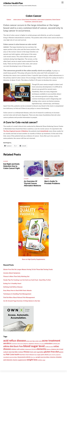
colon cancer (17, 19)
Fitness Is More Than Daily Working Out (16, 276)
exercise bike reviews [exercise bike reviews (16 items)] (16, 352)
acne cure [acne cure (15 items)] (38, 341)
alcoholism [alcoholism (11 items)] (14, 343)
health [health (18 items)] (17, 354)
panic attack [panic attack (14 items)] (44, 354)
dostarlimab (44, 131)
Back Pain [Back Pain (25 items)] (18, 346)
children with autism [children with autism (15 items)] (18, 349)
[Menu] (62, 2)
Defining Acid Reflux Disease (12, 287)
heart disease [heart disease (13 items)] (30, 354)
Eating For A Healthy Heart (12, 283)
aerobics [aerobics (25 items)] (7, 343)
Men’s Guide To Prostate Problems (52, 182)
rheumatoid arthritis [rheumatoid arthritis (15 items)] (24, 357)
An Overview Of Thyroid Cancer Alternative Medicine (32, 183)
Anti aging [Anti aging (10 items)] (41, 343)
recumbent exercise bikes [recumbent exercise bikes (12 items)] (10, 357)
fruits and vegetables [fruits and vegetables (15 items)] (37, 352)
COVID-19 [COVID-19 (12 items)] (34, 349)
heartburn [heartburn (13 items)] (23, 354)
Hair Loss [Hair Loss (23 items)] (10, 354)
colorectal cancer (37, 21)
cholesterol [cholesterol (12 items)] (28, 349)
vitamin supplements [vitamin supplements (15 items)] (19, 360)
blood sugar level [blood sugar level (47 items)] (34, 346)
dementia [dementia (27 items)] (41, 349)
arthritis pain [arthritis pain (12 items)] (56, 343)
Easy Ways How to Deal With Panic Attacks (17, 290)
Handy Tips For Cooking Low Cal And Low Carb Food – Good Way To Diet (27, 280)
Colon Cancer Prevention (29, 19)
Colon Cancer (33, 15)
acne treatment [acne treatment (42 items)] (51, 340)
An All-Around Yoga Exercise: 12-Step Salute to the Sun (21, 301)
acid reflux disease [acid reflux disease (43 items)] (14, 340)
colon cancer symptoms (44, 19)
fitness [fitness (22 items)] (26, 352)
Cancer (9, 19)
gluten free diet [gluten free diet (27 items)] (51, 352)
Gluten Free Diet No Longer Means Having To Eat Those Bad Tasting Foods (28, 269)
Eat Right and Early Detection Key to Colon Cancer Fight (11, 166)
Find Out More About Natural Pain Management (19, 297)
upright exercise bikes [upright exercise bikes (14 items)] (42, 357)
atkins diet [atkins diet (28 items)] (8, 346)
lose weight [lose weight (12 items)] (37, 354)
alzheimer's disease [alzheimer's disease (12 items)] (34, 343)
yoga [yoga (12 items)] (44, 360)
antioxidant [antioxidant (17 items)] (48, 343)
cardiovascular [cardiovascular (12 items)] (49, 346)
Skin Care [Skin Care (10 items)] (33, 357)
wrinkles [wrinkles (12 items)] (40, 360)
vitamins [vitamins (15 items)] (52, 357)
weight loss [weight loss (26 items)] (32, 360)
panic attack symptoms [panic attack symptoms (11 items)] (55, 354)
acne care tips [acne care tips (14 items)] (30, 341)
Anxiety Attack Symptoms (11, 273)
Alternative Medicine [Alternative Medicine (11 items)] (22, 343)
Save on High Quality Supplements (33, 259)
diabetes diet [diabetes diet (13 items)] (55, 349)
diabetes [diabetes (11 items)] (48, 349)
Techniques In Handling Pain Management (17, 294)
